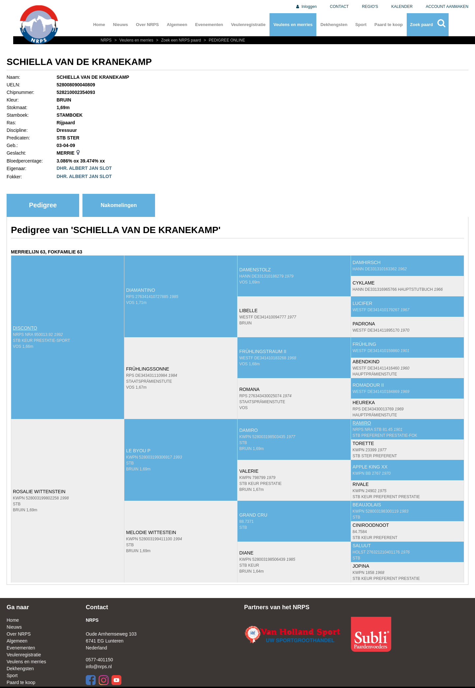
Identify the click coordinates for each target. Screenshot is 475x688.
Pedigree (43, 205)
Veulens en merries (293, 24)
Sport (360, 24)
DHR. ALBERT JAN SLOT (83, 168)
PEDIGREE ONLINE (223, 40)
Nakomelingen (119, 205)
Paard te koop (388, 24)
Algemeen (177, 24)
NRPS (107, 40)
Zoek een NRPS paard (178, 40)
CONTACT (339, 6)
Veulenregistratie (248, 24)
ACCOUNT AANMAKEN (447, 6)
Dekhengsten (333, 24)
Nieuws (120, 24)
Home (99, 24)
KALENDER (402, 6)
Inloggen (306, 6)
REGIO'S (370, 6)
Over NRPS (147, 24)
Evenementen (209, 24)
